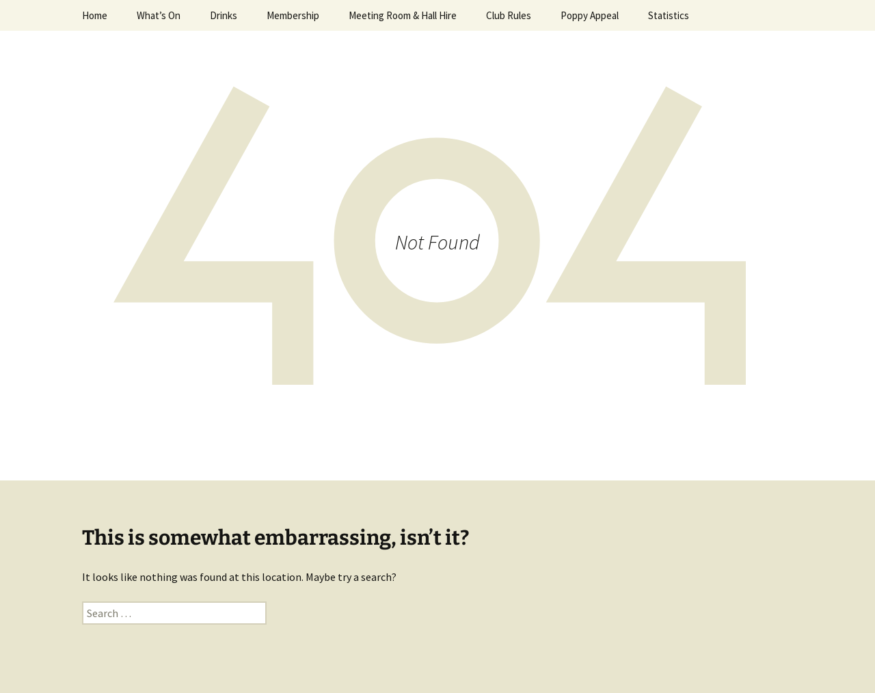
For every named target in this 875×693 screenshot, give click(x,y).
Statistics (668, 15)
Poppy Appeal (590, 15)
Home (94, 15)
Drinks (223, 15)
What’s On (158, 15)
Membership (293, 15)
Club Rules (508, 15)
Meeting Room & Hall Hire (403, 15)
